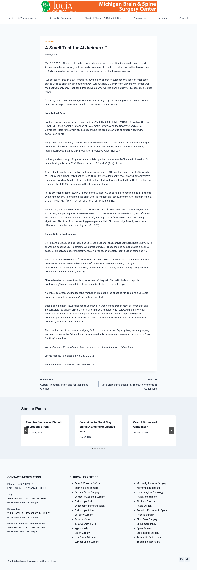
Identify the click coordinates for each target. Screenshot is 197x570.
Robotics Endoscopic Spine (152, 510)
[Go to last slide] (26, 430)
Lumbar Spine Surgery (87, 541)
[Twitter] (187, 559)
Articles (162, 18)
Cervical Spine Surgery (87, 492)
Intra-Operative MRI (85, 523)
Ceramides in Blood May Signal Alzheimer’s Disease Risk (97, 427)
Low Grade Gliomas (85, 537)
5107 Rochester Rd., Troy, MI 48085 (26, 498)
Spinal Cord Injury (146, 523)
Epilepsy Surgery (84, 514)
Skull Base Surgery (147, 519)
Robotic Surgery (145, 514)
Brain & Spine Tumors (86, 487)
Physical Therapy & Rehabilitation (103, 18)
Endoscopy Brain (84, 501)
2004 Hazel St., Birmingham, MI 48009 (28, 512)
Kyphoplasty (81, 528)
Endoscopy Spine (84, 510)
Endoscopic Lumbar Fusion (90, 505)
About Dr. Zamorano (61, 18)
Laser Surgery (82, 532)
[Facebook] (181, 559)
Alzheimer (50, 42)
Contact (183, 18)
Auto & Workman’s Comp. (89, 483)
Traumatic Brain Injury (149, 537)
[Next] (171, 430)
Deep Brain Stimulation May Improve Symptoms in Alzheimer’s (129, 383)
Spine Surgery (144, 528)
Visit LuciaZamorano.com (23, 18)
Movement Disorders (148, 487)
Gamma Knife (82, 519)
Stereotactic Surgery (148, 532)
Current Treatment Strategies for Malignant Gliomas (68, 383)
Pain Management (147, 496)
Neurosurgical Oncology (150, 492)
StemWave (140, 18)
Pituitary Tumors (146, 501)
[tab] (92, 448)
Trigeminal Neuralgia (148, 541)
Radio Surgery (144, 505)
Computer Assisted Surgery (90, 496)
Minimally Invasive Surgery (151, 483)
